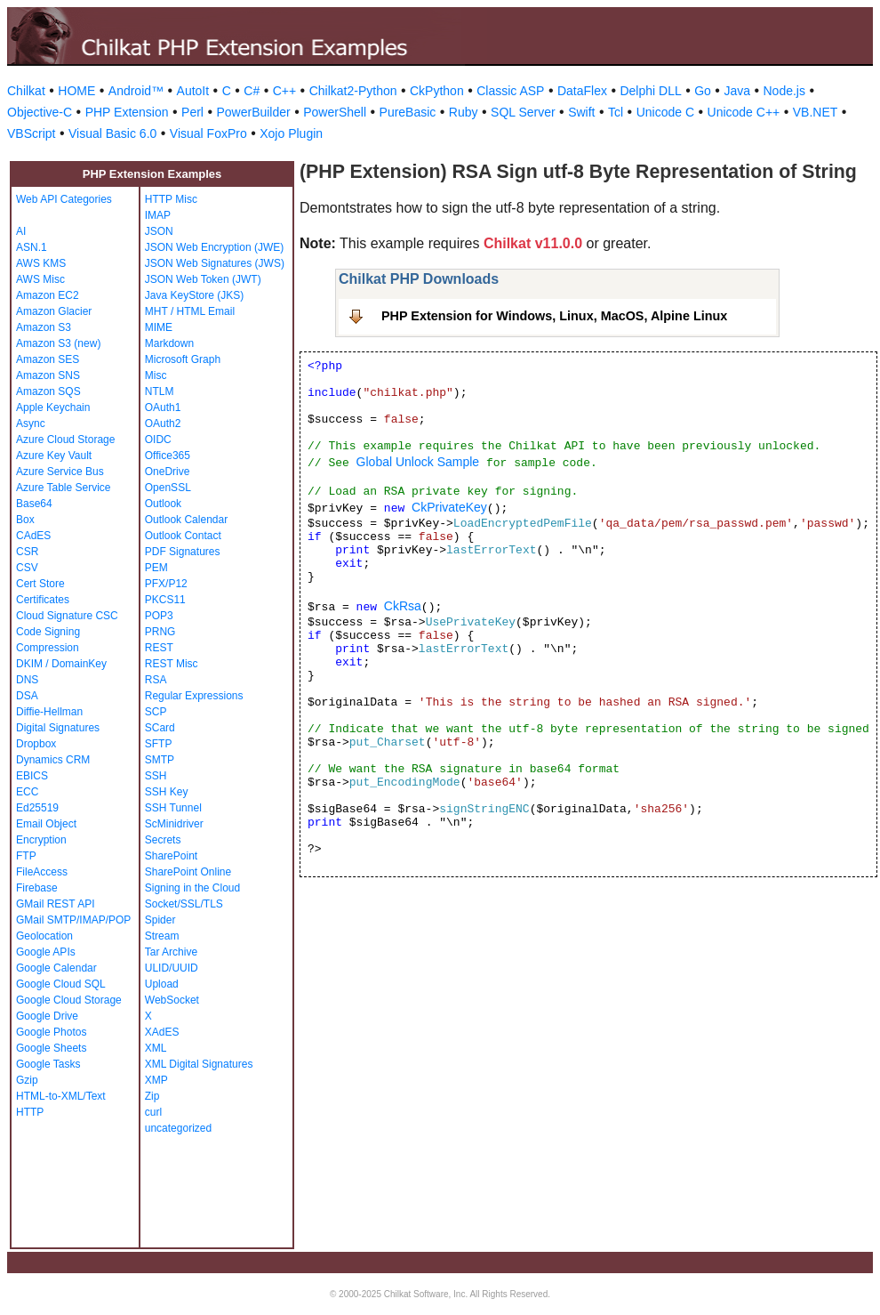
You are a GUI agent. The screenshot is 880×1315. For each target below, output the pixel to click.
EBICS (32, 776)
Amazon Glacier (54, 311)
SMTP (159, 760)
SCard (160, 728)
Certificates (42, 599)
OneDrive (167, 471)
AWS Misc (40, 279)
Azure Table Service (63, 487)
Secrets (163, 840)
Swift (581, 112)
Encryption (41, 840)
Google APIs (46, 952)
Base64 (34, 503)
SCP (156, 712)
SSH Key (166, 792)
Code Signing (48, 631)
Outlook (163, 503)
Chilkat (26, 91)
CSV (27, 567)
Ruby (463, 112)
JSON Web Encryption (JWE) (214, 247)
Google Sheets (51, 1048)
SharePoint (171, 856)
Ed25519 (37, 808)
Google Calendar (56, 968)
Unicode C (665, 112)
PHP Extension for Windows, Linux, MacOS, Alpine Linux (554, 316)
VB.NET (815, 112)
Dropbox (36, 744)
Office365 (167, 455)
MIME (158, 327)
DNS (27, 680)
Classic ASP (510, 91)
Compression (47, 647)
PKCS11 (165, 599)
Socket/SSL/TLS (184, 904)
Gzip (27, 1080)
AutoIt (193, 91)
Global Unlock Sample (418, 462)
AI (21, 231)
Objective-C (39, 112)
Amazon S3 (43, 327)
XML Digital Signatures (199, 1064)
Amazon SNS (48, 375)
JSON (159, 231)
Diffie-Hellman (49, 712)
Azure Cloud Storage (65, 439)
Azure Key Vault (54, 455)
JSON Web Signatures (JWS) (214, 263)
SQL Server (523, 112)
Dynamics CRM (53, 760)
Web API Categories (64, 199)
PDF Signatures (182, 551)
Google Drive (47, 1016)
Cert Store (40, 583)
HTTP (30, 1112)
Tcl (615, 112)
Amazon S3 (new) (58, 343)
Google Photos (51, 1032)
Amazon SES (47, 359)
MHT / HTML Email (190, 311)
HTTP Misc (171, 199)
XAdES (162, 1032)
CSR (27, 551)
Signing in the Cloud (192, 888)
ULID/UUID (171, 968)
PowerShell (334, 112)
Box (25, 519)
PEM (156, 567)
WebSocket (172, 1000)
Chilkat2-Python (353, 91)
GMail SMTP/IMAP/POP (73, 920)
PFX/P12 (166, 583)
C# (252, 91)
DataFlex (582, 91)
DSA (27, 696)
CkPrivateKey (449, 507)
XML (156, 1048)
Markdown (169, 343)
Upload (162, 984)
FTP (26, 856)
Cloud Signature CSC (67, 615)
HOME (76, 91)
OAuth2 (163, 423)
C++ (284, 91)
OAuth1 (163, 407)
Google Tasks (48, 1064)
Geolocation (44, 936)
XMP (156, 1080)
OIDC (158, 439)
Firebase (37, 888)
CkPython (437, 91)
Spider (160, 920)
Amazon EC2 (47, 295)
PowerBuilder (253, 112)
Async (30, 423)
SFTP (158, 744)
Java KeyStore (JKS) (194, 295)
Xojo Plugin (291, 133)
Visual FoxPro (208, 133)
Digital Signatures (58, 728)
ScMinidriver (174, 824)
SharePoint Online (188, 872)
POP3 (159, 615)
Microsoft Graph (182, 359)
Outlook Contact (183, 535)
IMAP (158, 215)
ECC (27, 792)
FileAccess (42, 872)
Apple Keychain (53, 407)
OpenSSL (168, 487)
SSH (156, 776)
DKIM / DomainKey (61, 664)
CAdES (33, 535)
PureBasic (408, 112)
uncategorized (178, 1128)
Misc (156, 375)
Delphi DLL (650, 91)
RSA (156, 680)
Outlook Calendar (186, 519)
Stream (162, 936)
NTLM (159, 391)
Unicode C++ (744, 112)
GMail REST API (55, 904)
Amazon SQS (48, 391)
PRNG (160, 631)
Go (702, 91)
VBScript (31, 133)
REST (159, 647)
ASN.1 (31, 247)
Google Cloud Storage (69, 1000)
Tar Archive (171, 952)
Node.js (784, 91)
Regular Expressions (194, 696)
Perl (192, 112)
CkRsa (402, 606)
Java (737, 91)
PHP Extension (127, 112)
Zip (152, 1096)
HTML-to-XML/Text (61, 1096)
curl (153, 1112)
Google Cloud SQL (61, 984)
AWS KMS (41, 263)
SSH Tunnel (173, 808)
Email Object (46, 824)
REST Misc (171, 664)
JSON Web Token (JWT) (203, 279)
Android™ (136, 91)
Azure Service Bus (60, 471)
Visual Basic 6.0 (112, 133)
